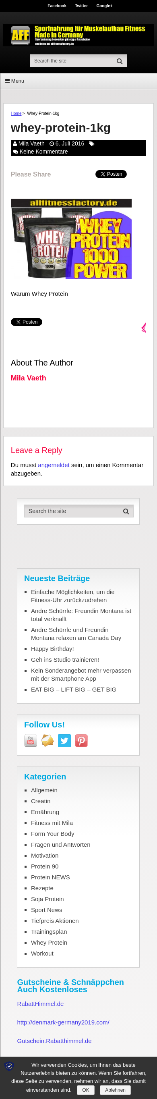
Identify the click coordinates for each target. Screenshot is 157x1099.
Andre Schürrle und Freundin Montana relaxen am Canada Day (76, 633)
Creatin (40, 801)
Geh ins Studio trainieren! (65, 659)
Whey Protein (49, 942)
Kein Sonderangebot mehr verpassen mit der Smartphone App (81, 674)
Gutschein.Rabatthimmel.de (54, 1040)
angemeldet (53, 464)
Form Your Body (52, 833)
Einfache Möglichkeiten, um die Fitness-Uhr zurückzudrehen (73, 595)
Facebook (57, 6)
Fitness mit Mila (52, 822)
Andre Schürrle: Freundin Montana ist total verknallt (81, 614)
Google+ (104, 6)
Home (16, 113)
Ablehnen (115, 1090)
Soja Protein (47, 898)
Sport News (46, 909)
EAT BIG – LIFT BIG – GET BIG (73, 689)
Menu (18, 81)
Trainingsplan (49, 931)
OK (85, 1090)
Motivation (44, 855)
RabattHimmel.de (40, 1003)
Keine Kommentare (44, 151)
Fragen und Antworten (61, 844)
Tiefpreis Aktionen (55, 920)
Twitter (81, 6)
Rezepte (42, 888)
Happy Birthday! (52, 648)
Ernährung (45, 811)
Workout (42, 953)
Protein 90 (44, 866)
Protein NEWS (50, 877)
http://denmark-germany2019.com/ (63, 1022)
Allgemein (44, 790)
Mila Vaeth (32, 143)
